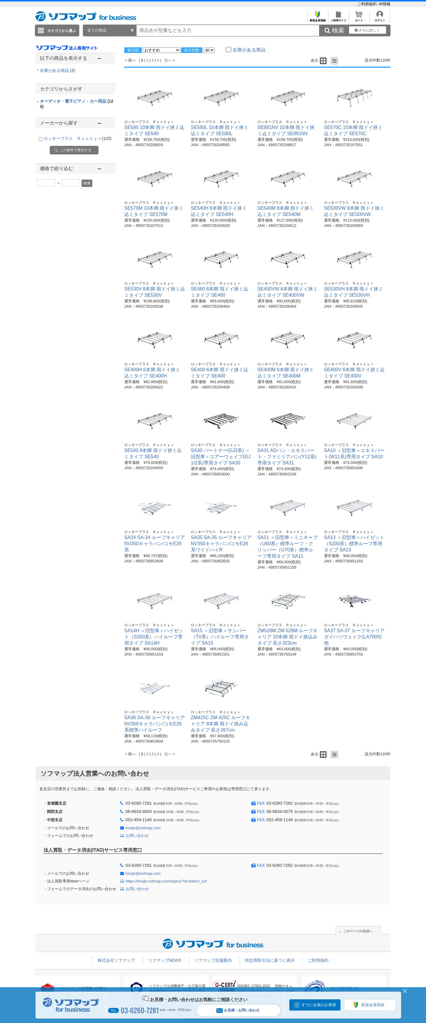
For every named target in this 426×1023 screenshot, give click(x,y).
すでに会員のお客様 (318, 1005)
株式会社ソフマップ (116, 960)
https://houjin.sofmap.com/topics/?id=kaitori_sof (166, 881)
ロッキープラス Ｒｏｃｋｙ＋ (78, 138)
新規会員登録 (317, 19)
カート (359, 19)
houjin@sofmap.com (143, 828)
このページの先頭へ (357, 931)
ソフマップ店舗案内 (213, 960)
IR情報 (384, 4)
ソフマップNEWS (164, 960)
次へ (168, 60)
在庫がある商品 (57, 70)
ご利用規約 (367, 4)
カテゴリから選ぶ (61, 31)
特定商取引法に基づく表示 (270, 960)
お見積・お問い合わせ (237, 1010)
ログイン (379, 19)
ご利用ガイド (338, 19)
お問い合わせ (137, 835)
